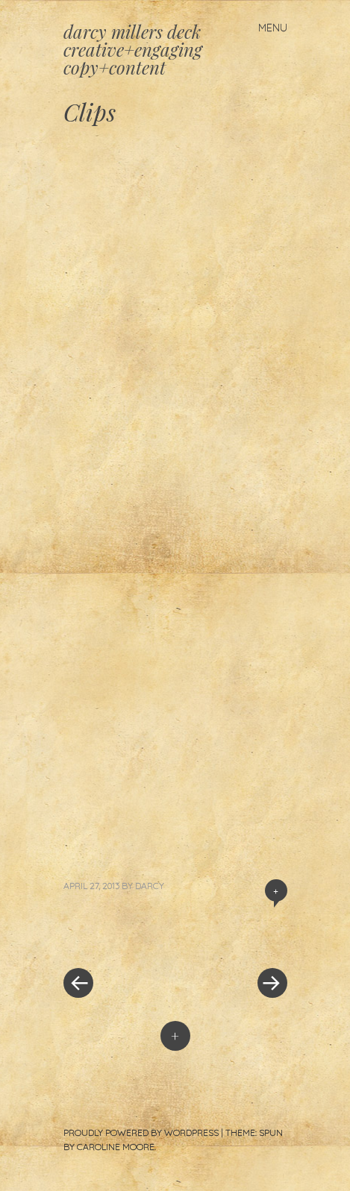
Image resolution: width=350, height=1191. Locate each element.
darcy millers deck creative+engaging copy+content (132, 49)
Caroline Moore (115, 1146)
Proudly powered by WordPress (141, 1132)
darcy (149, 885)
